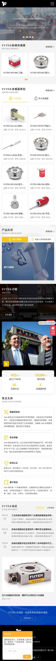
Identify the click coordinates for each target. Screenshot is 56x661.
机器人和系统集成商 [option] (41, 240)
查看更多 (49, 47)
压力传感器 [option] (41, 99)
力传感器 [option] (15, 99)
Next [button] (50, 99)
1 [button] (24, 37)
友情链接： (32, 657)
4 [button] (33, 37)
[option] (28, 23)
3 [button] (31, 37)
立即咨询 (28, 619)
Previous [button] (5, 99)
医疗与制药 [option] (15, 240)
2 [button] (28, 37)
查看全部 (49, 90)
